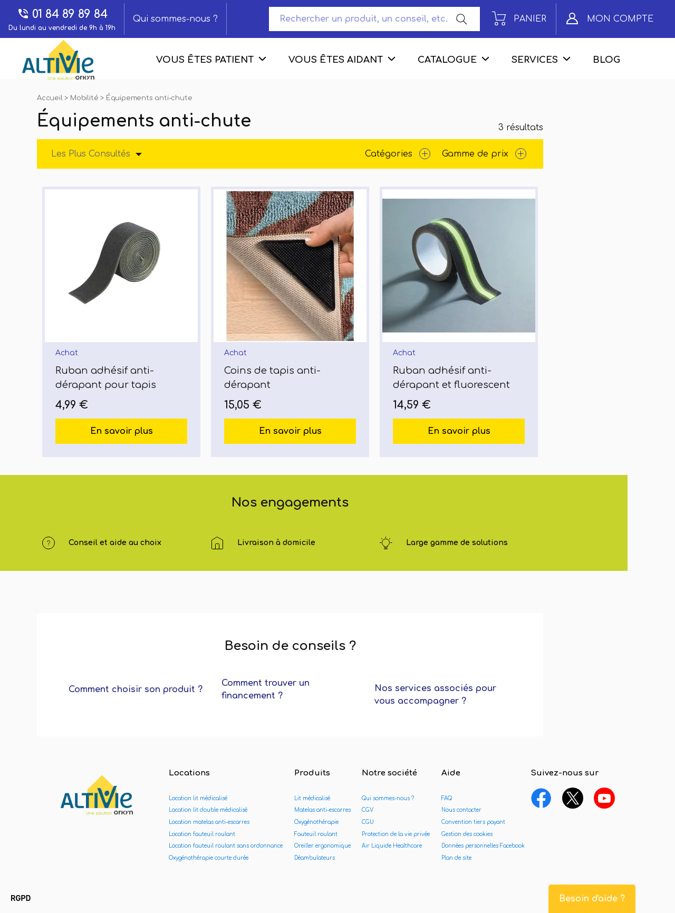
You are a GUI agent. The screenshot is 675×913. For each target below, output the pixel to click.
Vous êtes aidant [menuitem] (335, 60)
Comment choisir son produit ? (135, 689)
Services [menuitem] (535, 60)
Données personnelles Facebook (483, 846)
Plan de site (456, 858)
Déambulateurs (314, 858)
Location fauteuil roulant (202, 834)
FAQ (446, 798)
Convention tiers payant (473, 822)
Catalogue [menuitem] (447, 60)
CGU (368, 822)
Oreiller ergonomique (322, 846)
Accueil (50, 98)
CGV (367, 810)
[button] (20, 899)
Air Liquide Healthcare (392, 846)
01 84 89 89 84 (62, 14)
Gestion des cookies (467, 834)
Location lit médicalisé (198, 798)
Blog (606, 60)
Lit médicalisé (312, 798)
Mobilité (85, 98)
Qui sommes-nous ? (175, 19)
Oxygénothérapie (316, 822)
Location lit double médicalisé (208, 810)
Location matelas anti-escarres (209, 822)
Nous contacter (461, 810)
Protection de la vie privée (396, 834)
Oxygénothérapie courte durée (208, 858)
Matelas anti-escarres (322, 810)
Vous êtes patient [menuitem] (205, 60)
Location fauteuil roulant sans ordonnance (226, 846)
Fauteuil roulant (316, 834)
